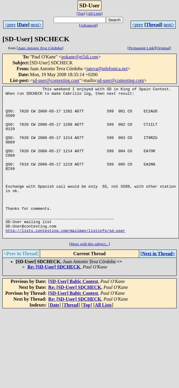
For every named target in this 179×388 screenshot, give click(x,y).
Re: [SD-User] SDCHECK (54, 296)
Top (81, 13)
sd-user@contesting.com (56, 80)
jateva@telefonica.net (107, 68)
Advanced (88, 25)
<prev (10, 24)
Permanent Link (141, 48)
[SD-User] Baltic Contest (73, 311)
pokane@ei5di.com (79, 56)
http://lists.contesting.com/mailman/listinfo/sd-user (65, 259)
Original (163, 48)
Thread (153, 24)
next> (36, 24)
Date (23, 24)
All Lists (94, 13)
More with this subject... (89, 274)
